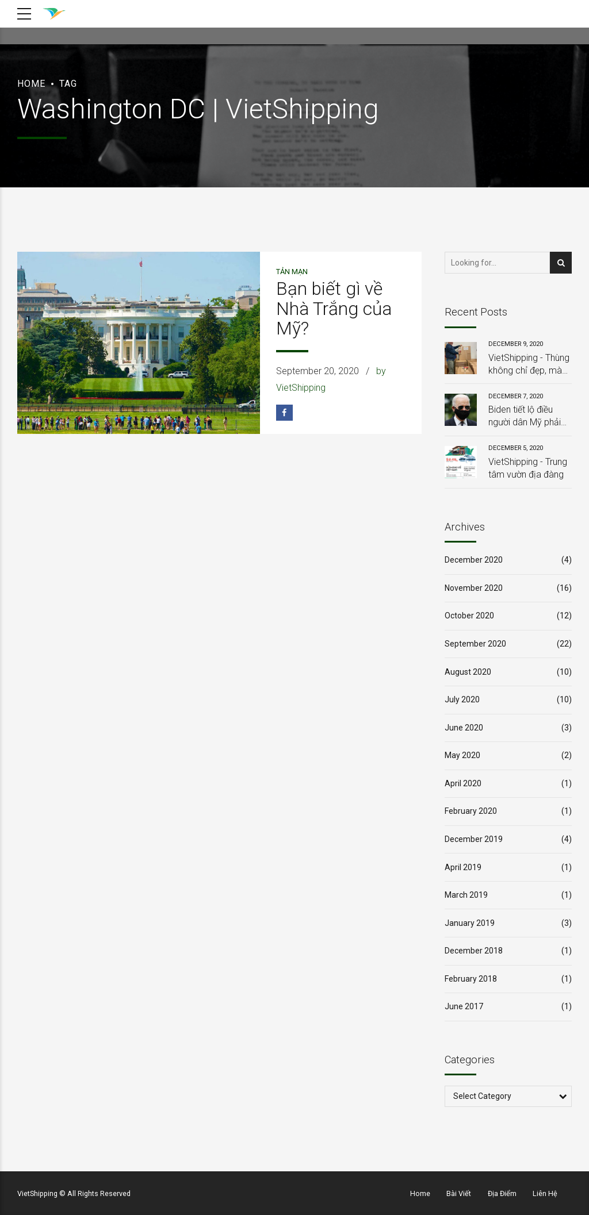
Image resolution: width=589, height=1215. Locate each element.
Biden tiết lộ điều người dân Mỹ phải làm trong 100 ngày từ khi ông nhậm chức (527, 416)
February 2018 (471, 978)
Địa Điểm (502, 1193)
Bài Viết (458, 1193)
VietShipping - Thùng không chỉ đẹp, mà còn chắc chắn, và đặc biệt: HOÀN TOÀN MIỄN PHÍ (528, 365)
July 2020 (462, 699)
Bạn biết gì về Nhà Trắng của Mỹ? (334, 308)
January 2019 (470, 923)
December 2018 (474, 950)
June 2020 (464, 727)
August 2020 (468, 671)
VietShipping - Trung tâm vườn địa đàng (527, 468)
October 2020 (469, 615)
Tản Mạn (292, 271)
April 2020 (463, 783)
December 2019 (474, 839)
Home (31, 83)
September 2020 (475, 643)
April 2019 (463, 867)
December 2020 (474, 559)
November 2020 (474, 588)
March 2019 (466, 894)
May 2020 (462, 755)
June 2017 (464, 1006)
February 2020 (471, 811)
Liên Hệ (545, 1193)
